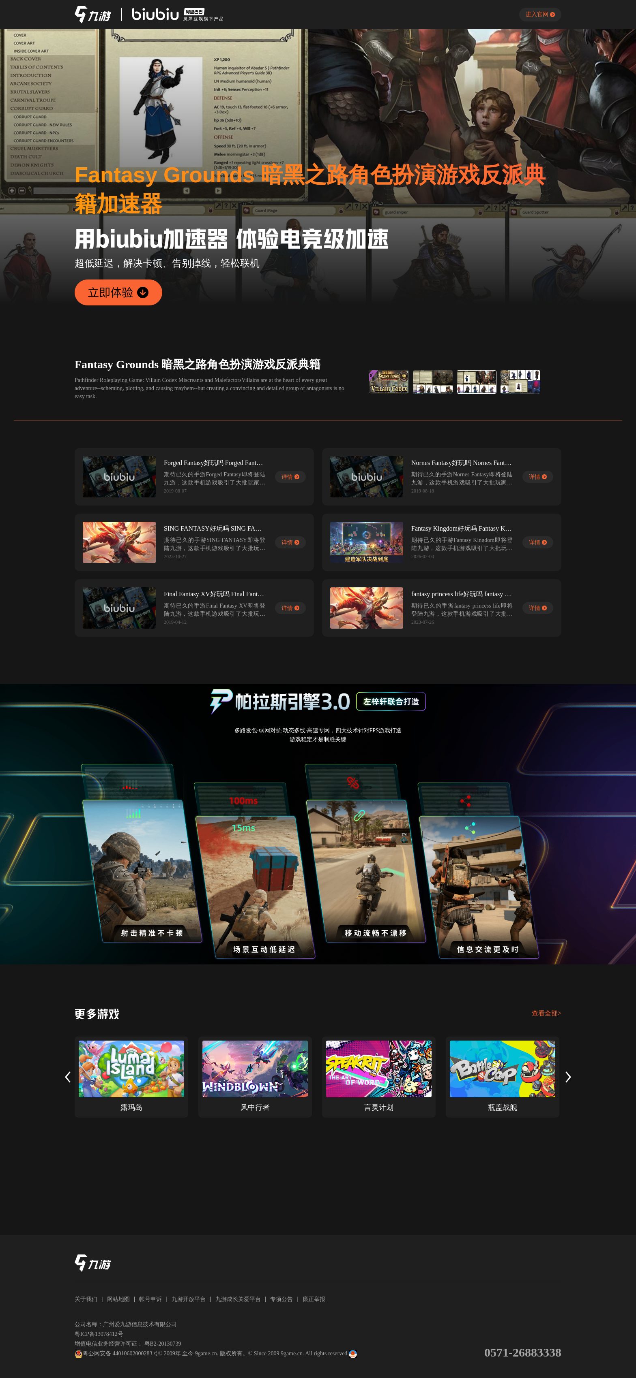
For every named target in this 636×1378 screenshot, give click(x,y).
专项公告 (281, 1299)
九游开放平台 (189, 1299)
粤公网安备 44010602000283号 (116, 1354)
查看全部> (546, 1013)
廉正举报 (314, 1299)
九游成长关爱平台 (238, 1299)
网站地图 (118, 1299)
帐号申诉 (150, 1299)
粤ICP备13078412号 (99, 1334)
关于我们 (86, 1299)
